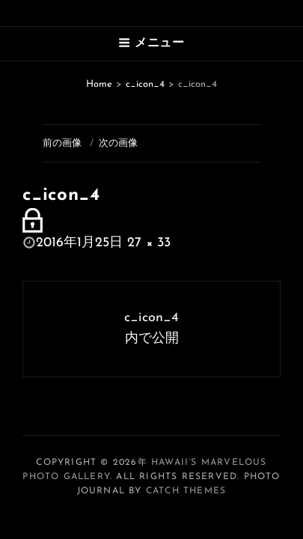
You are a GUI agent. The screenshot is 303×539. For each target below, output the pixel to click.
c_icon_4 (145, 84)
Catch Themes (186, 491)
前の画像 (62, 143)
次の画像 (118, 143)
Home (99, 84)
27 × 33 (149, 243)
